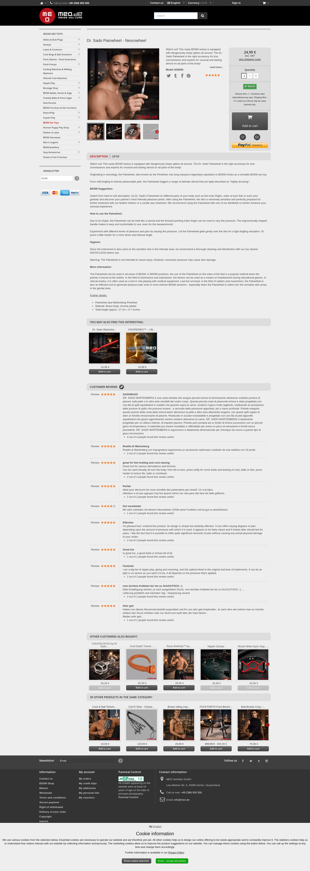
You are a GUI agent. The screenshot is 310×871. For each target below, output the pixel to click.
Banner (43, 789)
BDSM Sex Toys (51, 122)
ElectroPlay (49, 112)
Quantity (250, 69)
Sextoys (47, 44)
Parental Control (128, 798)
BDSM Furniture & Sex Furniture (60, 107)
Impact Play (49, 117)
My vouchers (87, 799)
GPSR (115, 158)
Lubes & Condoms (52, 49)
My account (87, 773)
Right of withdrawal (51, 808)
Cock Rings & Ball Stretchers (57, 54)
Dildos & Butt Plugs (53, 39)
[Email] (56, 178)
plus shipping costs (250, 59)
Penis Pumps (50, 64)
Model (169, 69)
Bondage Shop (50, 88)
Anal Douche (49, 102)
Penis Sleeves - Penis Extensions (59, 59)
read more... (216, 67)
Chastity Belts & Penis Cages (57, 97)
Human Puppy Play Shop (56, 127)
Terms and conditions (52, 799)
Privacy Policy (176, 852)
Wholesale (45, 794)
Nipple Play (49, 83)
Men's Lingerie (50, 142)
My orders (85, 780)
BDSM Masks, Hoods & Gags (57, 92)
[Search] (202, 15)
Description (99, 158)
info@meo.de (182, 801)
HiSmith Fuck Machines (55, 78)
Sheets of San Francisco (55, 157)
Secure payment (49, 803)
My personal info (89, 794)
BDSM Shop (46, 784)
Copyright (45, 817)
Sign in (236, 2)
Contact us (157, 2)
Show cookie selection (136, 861)
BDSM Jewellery (51, 147)
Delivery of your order (52, 813)
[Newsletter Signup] (76, 178)
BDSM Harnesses (51, 137)
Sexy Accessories (51, 152)
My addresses (87, 789)
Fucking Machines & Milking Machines (57, 71)
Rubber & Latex (51, 132)
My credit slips (88, 784)
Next (157, 132)
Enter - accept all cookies (172, 861)
